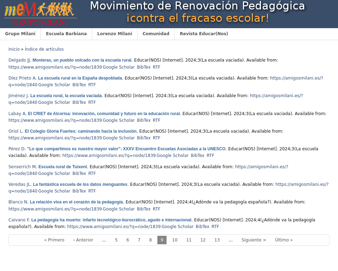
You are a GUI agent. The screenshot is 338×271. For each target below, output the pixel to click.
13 (217, 240)
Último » (284, 240)
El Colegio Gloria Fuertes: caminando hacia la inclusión (81, 131)
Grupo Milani (20, 33)
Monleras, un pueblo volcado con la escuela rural (81, 60)
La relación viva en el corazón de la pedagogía (76, 202)
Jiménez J (18, 95)
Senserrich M (22, 166)
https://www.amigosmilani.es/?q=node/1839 (55, 67)
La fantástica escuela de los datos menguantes (80, 184)
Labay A (16, 113)
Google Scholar (119, 67)
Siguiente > (254, 240)
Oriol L (15, 131)
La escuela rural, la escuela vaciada (66, 95)
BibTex (144, 67)
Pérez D (16, 148)
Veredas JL (19, 184)
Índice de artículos (44, 49)
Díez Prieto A (22, 78)
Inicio (14, 49)
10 (174, 240)
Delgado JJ (19, 60)
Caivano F (18, 220)
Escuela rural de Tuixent (62, 166)
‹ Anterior (83, 240)
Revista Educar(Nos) (204, 33)
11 (189, 240)
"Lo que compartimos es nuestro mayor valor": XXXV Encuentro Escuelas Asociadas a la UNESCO (126, 148)
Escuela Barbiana (66, 33)
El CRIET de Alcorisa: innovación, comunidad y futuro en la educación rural (104, 113)
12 (203, 240)
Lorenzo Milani (114, 33)
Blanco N (17, 202)
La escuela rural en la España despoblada (80, 78)
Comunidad (156, 33)
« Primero (54, 240)
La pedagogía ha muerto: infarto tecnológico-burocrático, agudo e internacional (111, 220)
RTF (157, 67)
